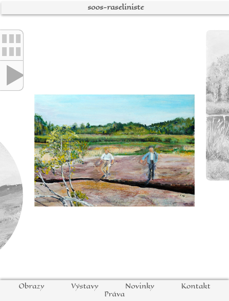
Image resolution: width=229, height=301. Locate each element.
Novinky (139, 286)
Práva (114, 294)
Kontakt (196, 286)
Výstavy (85, 286)
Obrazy (31, 286)
